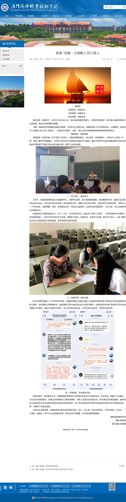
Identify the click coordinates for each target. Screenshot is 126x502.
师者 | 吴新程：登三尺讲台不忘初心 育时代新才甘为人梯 (54, 469)
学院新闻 (18, 16)
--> (38, 486)
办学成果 (6, 59)
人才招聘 (93, 16)
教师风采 (6, 55)
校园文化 (106, 16)
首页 (6, 16)
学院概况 (31, 16)
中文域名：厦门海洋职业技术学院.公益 (55, 491)
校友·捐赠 (118, 16)
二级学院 (43, 16)
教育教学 (68, 16)
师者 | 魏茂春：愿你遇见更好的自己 (47, 466)
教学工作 (6, 51)
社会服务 (81, 16)
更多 (20, 66)
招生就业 (56, 16)
